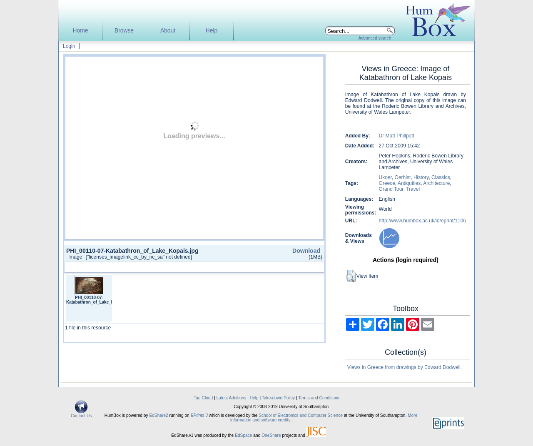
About (167, 30)
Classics (440, 177)
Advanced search (375, 38)
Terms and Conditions (318, 398)
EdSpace (243, 435)
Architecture (436, 183)
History (420, 177)
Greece (387, 183)
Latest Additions (231, 398)
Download (306, 250)
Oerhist (403, 177)
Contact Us (81, 414)
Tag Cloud (203, 398)
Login (69, 46)
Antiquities (409, 183)
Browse (124, 30)
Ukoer (385, 177)
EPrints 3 (199, 415)
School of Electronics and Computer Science (301, 415)
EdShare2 (158, 415)
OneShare (271, 435)
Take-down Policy (278, 398)
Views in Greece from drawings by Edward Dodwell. (404, 367)
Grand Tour (391, 189)
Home (80, 30)
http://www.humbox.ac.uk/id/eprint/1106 (422, 221)
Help (211, 30)
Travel (413, 189)
